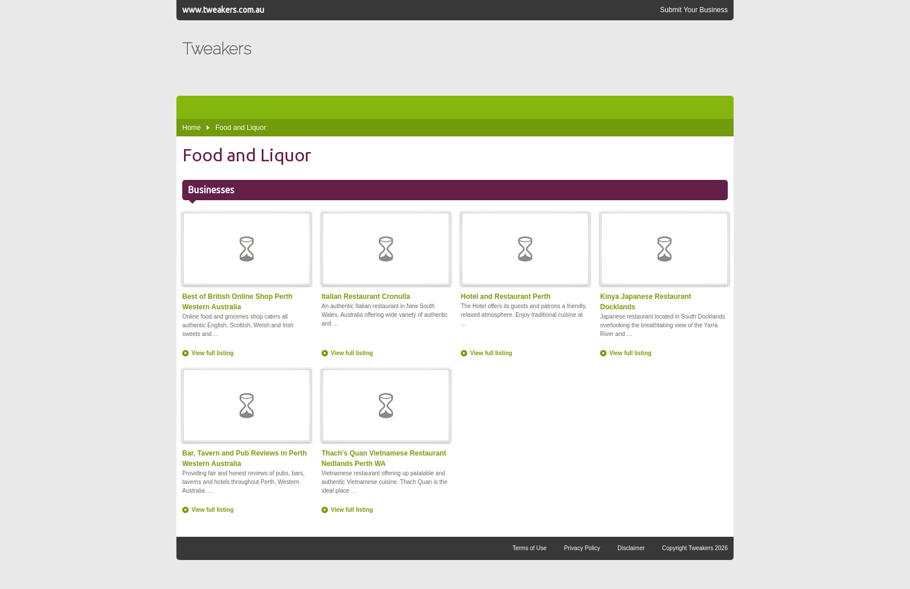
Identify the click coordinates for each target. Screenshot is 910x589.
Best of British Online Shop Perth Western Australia (246, 261)
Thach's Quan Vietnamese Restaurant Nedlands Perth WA (385, 418)
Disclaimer (631, 548)
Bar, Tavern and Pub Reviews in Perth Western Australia (246, 418)
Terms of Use (529, 548)
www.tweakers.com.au (223, 10)
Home (191, 128)
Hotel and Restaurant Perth (524, 256)
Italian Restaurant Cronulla (385, 256)
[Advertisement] (516, 58)
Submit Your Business (694, 10)
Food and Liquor (240, 128)
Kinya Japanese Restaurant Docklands (664, 261)
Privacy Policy (582, 548)
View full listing (213, 353)
